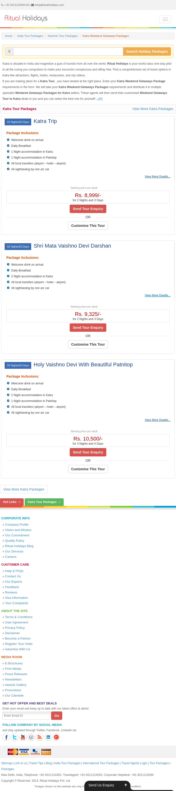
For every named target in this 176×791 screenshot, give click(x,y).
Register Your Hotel (18, 644)
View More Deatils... (158, 176)
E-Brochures (14, 663)
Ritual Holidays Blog (19, 546)
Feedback (12, 587)
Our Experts (13, 581)
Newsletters (13, 679)
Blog (49, 763)
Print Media (13, 669)
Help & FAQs (14, 571)
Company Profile (17, 524)
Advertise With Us (17, 649)
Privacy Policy (15, 628)
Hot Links (10, 502)
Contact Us (13, 576)
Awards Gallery (15, 685)
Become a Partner (18, 638)
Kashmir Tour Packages (63, 35)
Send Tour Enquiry (88, 209)
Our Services (14, 551)
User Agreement (16, 622)
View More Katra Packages (152, 109)
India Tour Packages (30, 35)
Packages (7, 769)
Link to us (20, 763)
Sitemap (6, 763)
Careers (10, 557)
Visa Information (16, 598)
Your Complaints (16, 603)
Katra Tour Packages (19, 109)
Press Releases (16, 674)
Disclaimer (12, 633)
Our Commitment (17, 535)
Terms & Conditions (19, 617)
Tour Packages (159, 763)
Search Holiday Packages (147, 51)
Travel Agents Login (134, 763)
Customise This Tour (88, 226)
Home (8, 35)
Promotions (13, 690)
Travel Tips (36, 763)
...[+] (99, 98)
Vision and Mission (18, 530)
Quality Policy (14, 540)
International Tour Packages (101, 763)
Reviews (11, 592)
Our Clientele (14, 695)
